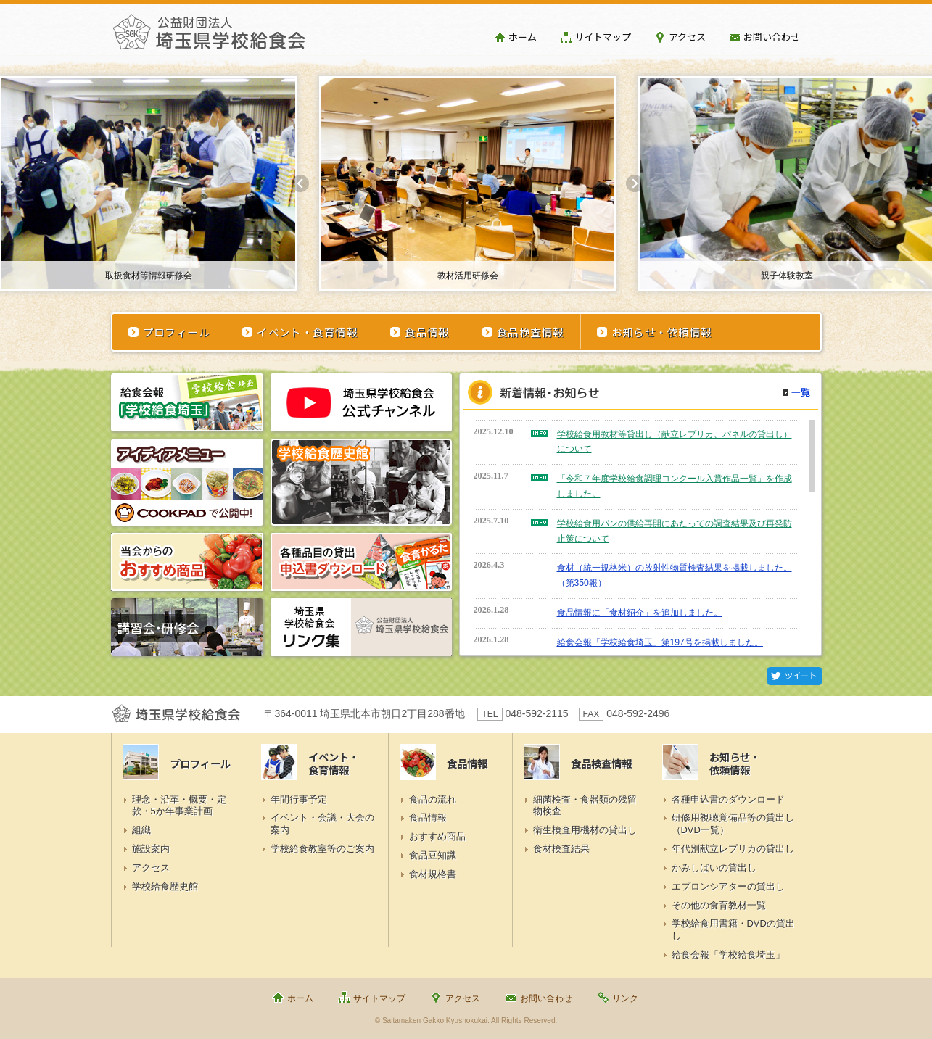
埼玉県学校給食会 (209, 37)
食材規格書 (432, 874)
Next (634, 183)
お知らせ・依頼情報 (661, 331)
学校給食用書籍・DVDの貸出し (733, 929)
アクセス (687, 37)
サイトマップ (602, 37)
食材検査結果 (561, 848)
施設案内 (151, 848)
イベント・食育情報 (307, 331)
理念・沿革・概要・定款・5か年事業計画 (179, 805)
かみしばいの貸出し (714, 867)
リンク (625, 998)
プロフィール (176, 331)
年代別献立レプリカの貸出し (733, 848)
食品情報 (427, 331)
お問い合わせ (771, 37)
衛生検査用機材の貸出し (585, 829)
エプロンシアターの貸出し (728, 886)
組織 (141, 829)
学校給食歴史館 (165, 886)
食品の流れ (432, 799)
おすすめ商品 (437, 836)
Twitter (794, 676)
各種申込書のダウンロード (728, 799)
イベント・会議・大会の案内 (322, 823)
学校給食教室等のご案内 (322, 848)
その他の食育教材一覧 (719, 905)
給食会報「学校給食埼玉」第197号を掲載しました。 (660, 642)
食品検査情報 (530, 331)
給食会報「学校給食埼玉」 (728, 954)
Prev (300, 183)
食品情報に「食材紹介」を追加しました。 (639, 613)
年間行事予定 (299, 799)
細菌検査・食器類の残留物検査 (585, 805)
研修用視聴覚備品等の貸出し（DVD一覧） (733, 823)
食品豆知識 (432, 855)
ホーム (522, 37)
